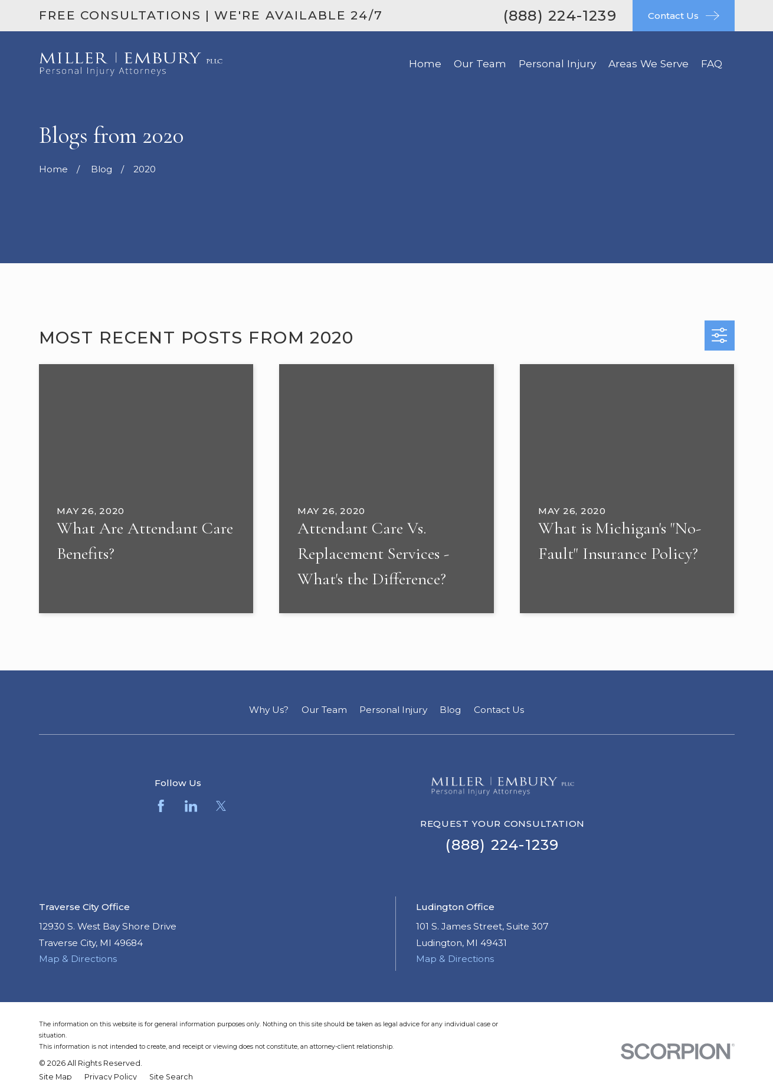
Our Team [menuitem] (480, 63)
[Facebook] (161, 806)
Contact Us (499, 709)
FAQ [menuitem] (711, 63)
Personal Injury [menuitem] (557, 63)
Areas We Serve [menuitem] (648, 63)
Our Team (324, 709)
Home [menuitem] (425, 63)
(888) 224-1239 (560, 15)
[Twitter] (221, 806)
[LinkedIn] (191, 806)
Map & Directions (78, 958)
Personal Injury (393, 709)
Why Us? (269, 709)
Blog (450, 709)
